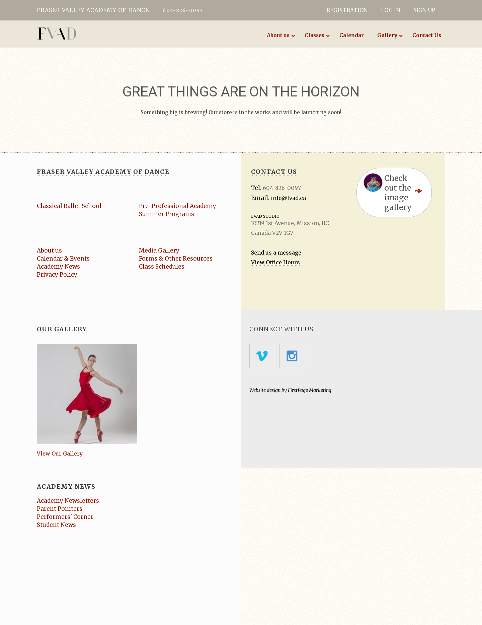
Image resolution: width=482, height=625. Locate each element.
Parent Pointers (59, 508)
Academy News (58, 266)
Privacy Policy (57, 274)
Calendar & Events (63, 258)
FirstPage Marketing (309, 390)
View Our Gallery (60, 453)
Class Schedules (161, 266)
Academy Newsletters (68, 500)
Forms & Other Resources (176, 258)
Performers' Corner (65, 516)
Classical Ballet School (69, 206)
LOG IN (390, 10)
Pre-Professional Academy (177, 206)
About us (49, 250)
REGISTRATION (347, 10)
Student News (56, 525)
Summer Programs (166, 214)
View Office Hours (275, 262)
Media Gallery (159, 250)
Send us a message (276, 252)
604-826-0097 (183, 10)
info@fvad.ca (288, 198)
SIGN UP (424, 10)
